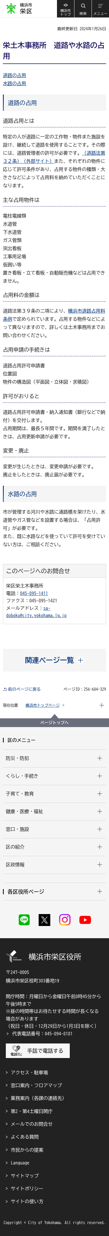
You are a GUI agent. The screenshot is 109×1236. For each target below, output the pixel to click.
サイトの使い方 (27, 1201)
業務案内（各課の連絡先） (39, 1098)
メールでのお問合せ (32, 1124)
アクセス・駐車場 (29, 1072)
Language (20, 1162)
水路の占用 (14, 83)
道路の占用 (14, 75)
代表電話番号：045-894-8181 (42, 1033)
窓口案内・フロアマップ (36, 1085)
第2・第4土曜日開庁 (32, 1111)
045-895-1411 (34, 593)
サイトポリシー (27, 1188)
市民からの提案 (27, 1150)
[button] (83, 8)
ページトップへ (54, 723)
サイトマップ (25, 1175)
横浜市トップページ (43, 705)
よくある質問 (25, 1137)
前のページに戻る (24, 689)
